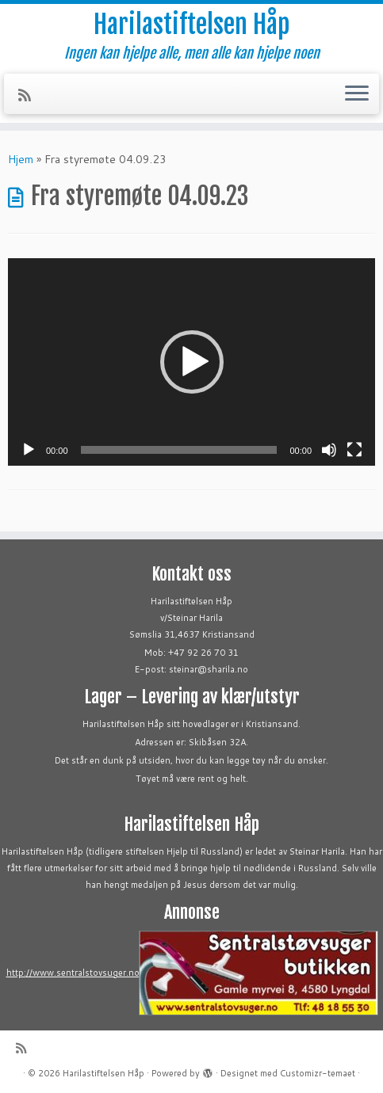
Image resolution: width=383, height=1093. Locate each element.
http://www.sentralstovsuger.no (73, 972)
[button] (192, 362)
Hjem (20, 159)
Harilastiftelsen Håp (191, 24)
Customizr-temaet (317, 1073)
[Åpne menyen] (357, 94)
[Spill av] (28, 450)
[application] (191, 362)
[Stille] (329, 450)
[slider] (179, 450)
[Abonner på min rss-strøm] (29, 95)
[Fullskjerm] (354, 450)
